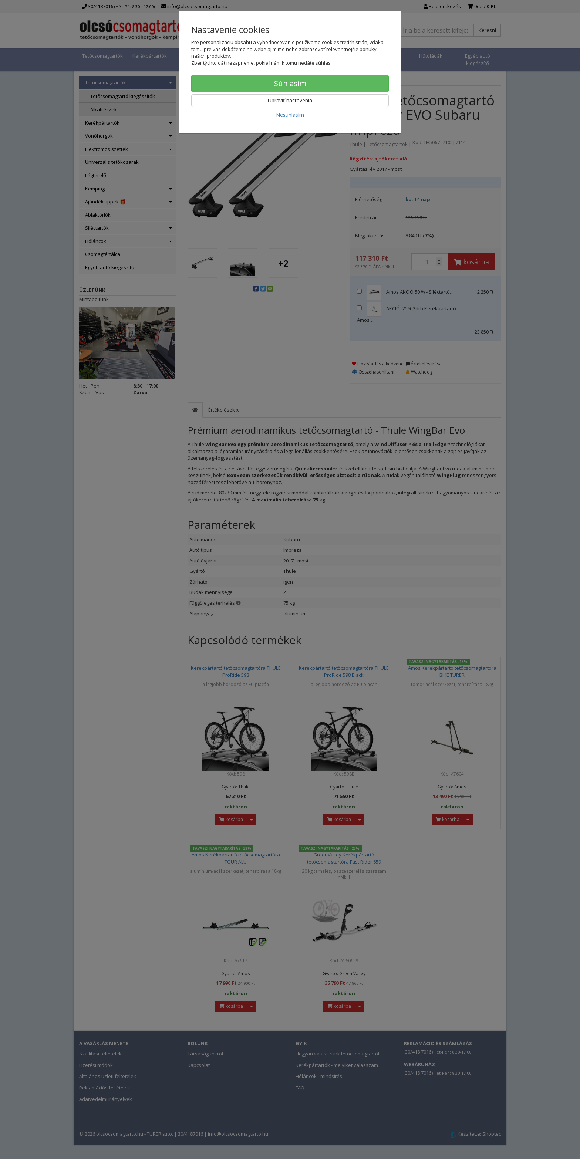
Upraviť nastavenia (290, 100)
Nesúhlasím (290, 114)
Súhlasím (290, 83)
